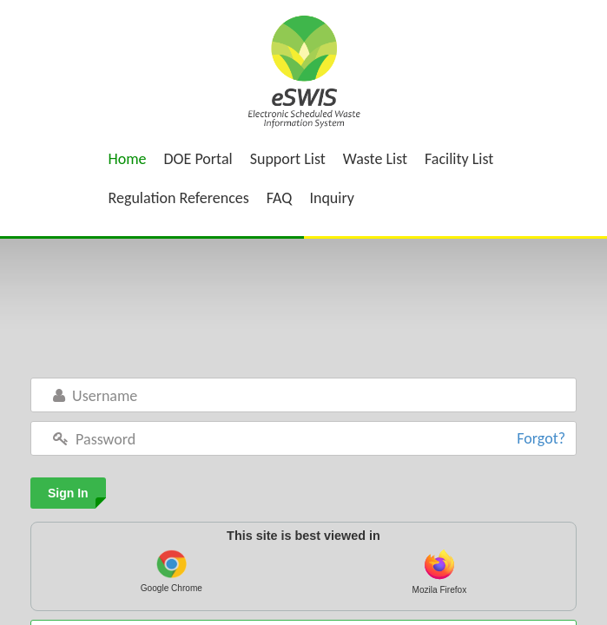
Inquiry (331, 197)
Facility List (459, 158)
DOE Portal (198, 158)
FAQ (280, 197)
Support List (288, 158)
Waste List (375, 158)
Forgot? (541, 438)
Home (128, 158)
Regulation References (179, 197)
